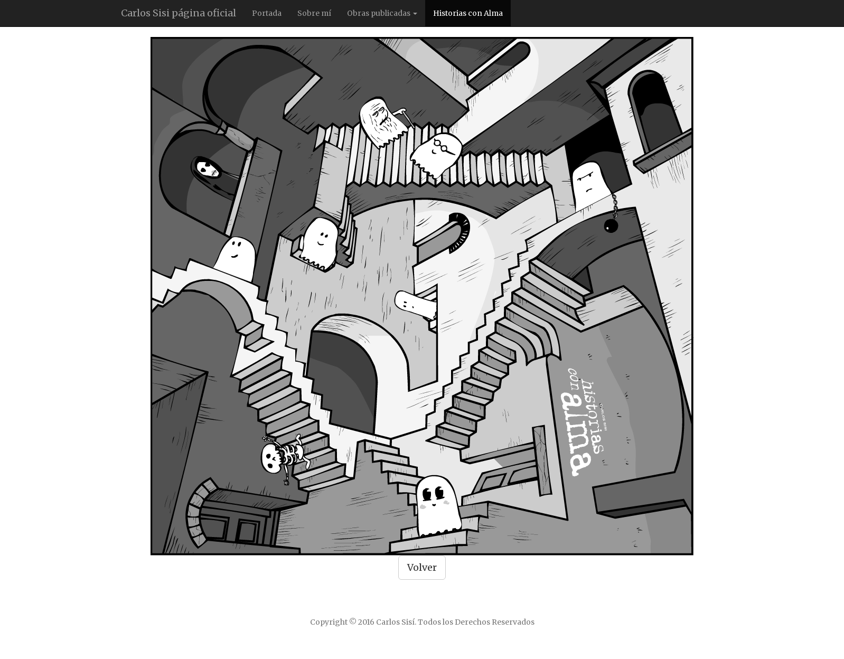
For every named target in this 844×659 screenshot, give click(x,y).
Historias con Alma (468, 13)
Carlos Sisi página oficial (178, 13)
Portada (267, 13)
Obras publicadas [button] (382, 13)
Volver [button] (422, 567)
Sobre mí (314, 13)
